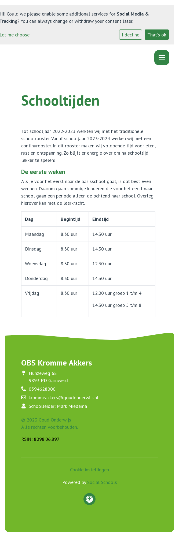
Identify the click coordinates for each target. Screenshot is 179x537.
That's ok (156, 35)
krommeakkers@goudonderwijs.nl (63, 397)
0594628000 (42, 389)
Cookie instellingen (89, 470)
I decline (130, 35)
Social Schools (102, 482)
